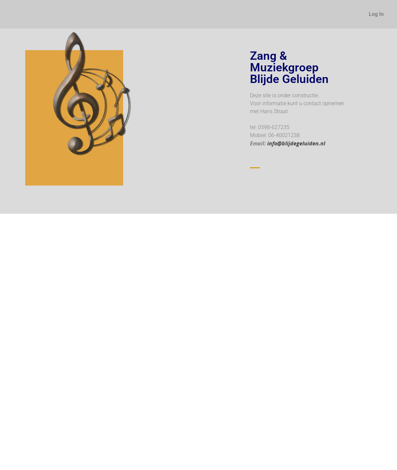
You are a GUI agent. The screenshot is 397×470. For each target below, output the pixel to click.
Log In (376, 14)
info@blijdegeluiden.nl (296, 143)
